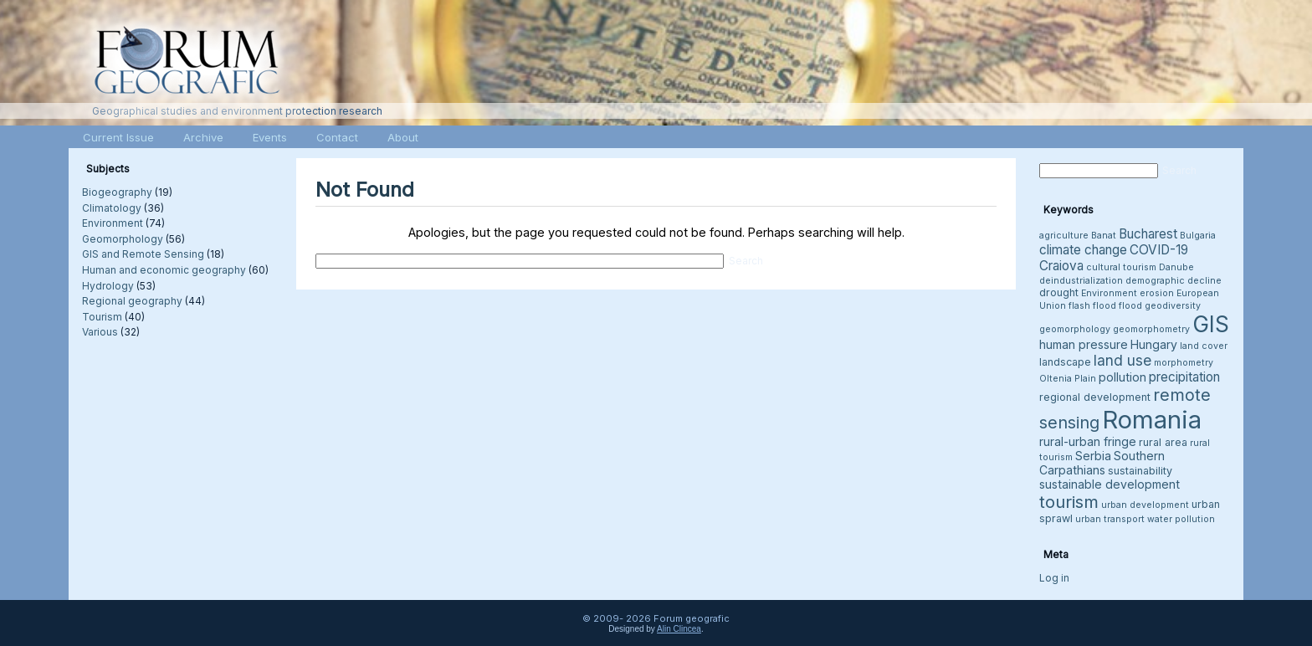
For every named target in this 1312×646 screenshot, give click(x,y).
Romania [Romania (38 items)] (1152, 419)
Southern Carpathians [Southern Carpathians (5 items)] (1102, 463)
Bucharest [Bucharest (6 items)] (1148, 234)
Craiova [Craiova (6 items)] (1061, 266)
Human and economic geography (164, 270)
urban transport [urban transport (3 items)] (1110, 519)
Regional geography (132, 301)
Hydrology (108, 285)
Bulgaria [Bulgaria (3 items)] (1198, 235)
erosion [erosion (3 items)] (1157, 293)
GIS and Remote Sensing (143, 254)
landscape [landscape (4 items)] (1065, 362)
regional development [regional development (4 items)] (1095, 397)
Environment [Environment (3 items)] (1109, 293)
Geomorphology (122, 239)
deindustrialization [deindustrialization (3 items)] (1081, 280)
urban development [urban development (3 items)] (1145, 505)
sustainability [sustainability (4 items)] (1140, 470)
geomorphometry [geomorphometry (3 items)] (1151, 329)
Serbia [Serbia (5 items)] (1093, 456)
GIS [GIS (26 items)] (1210, 324)
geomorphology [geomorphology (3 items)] (1074, 329)
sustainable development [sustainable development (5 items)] (1109, 484)
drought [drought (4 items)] (1059, 292)
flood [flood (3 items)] (1130, 305)
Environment (112, 223)
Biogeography (117, 192)
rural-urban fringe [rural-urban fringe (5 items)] (1087, 441)
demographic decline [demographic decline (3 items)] (1173, 280)
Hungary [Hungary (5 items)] (1153, 344)
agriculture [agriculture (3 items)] (1064, 235)
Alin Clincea (679, 628)
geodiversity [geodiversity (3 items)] (1173, 305)
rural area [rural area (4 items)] (1163, 442)
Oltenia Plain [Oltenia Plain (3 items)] (1067, 378)
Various (100, 332)
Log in (1054, 578)
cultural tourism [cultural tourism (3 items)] (1121, 267)
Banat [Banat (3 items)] (1103, 235)
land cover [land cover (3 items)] (1203, 346)
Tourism (102, 316)
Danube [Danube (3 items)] (1176, 267)
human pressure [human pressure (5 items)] (1083, 344)
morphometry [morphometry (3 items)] (1183, 362)
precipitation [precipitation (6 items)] (1184, 377)
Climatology (111, 208)
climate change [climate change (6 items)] (1083, 250)
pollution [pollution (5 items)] (1122, 377)
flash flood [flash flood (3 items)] (1092, 305)
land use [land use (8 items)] (1122, 360)
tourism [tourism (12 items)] (1069, 501)
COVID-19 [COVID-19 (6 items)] (1159, 250)
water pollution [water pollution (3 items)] (1181, 519)
